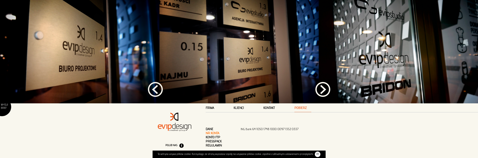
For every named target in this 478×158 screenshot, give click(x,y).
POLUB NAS (171, 104)
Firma (210, 66)
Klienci (239, 66)
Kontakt (269, 66)
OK (317, 154)
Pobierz (300, 66)
